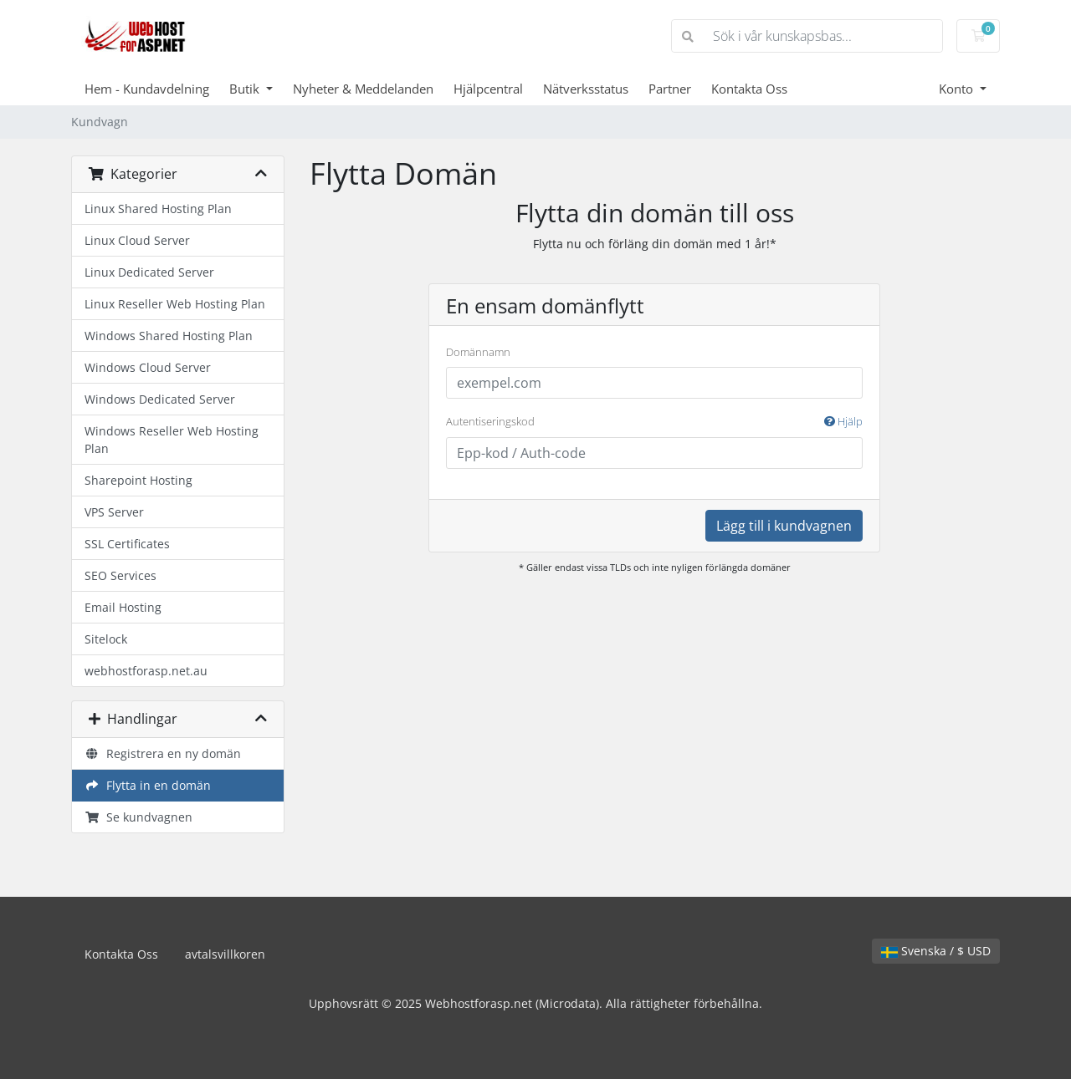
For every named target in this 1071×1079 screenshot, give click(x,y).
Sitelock (106, 639)
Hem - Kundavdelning (147, 88)
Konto (957, 88)
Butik (246, 88)
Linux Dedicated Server (149, 272)
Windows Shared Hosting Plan (169, 336)
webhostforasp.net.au (146, 671)
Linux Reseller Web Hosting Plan (175, 304)
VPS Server (114, 512)
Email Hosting (123, 607)
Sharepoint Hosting (138, 480)
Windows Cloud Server (148, 367)
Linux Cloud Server (137, 240)
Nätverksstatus (585, 88)
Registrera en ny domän (163, 753)
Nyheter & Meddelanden (363, 88)
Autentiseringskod (654, 422)
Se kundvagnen (138, 817)
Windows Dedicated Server (160, 399)
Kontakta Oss (749, 88)
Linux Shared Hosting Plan (158, 208)
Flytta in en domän (148, 785)
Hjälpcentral (488, 88)
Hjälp (843, 421)
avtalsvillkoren (225, 954)
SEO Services (120, 575)
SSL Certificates (127, 544)
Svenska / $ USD (936, 951)
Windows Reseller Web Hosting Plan (172, 439)
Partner (669, 88)
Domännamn (478, 351)
